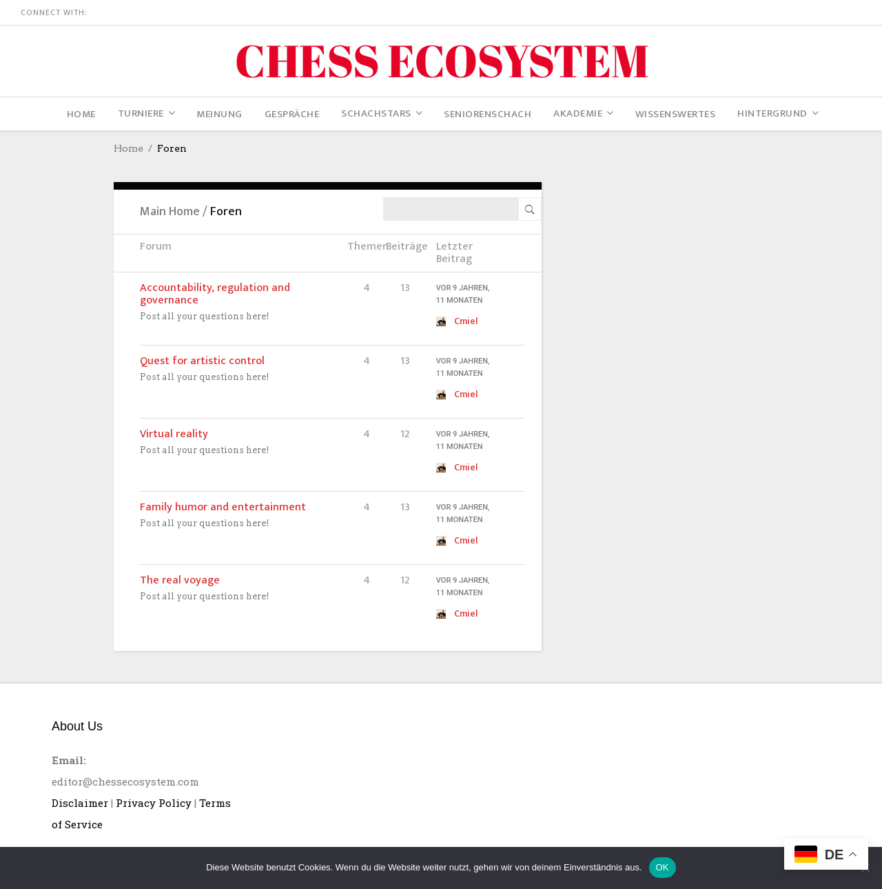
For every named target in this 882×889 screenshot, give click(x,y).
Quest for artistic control (202, 361)
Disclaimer (80, 803)
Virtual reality (174, 434)
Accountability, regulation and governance (215, 294)
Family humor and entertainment (223, 507)
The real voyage (180, 580)
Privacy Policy (154, 803)
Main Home (170, 211)
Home (128, 148)
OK (662, 867)
